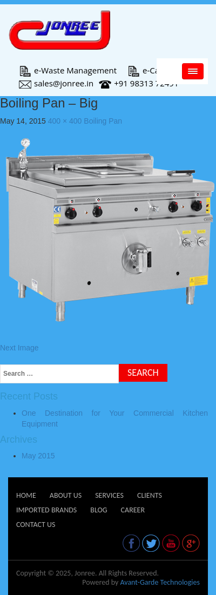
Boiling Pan (103, 121)
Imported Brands (46, 510)
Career (133, 510)
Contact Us (35, 524)
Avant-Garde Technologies (160, 582)
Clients (149, 495)
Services (109, 495)
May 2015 (38, 455)
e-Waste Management (68, 70)
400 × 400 (65, 121)
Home (26, 495)
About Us (66, 495)
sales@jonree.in (56, 83)
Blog (98, 510)
